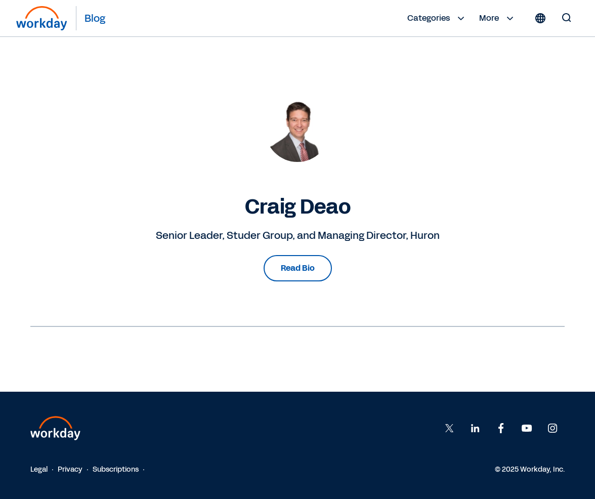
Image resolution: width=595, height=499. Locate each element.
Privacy (70, 469)
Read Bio (298, 268)
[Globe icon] (540, 18)
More (497, 18)
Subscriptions (116, 469)
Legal (39, 469)
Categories (437, 18)
